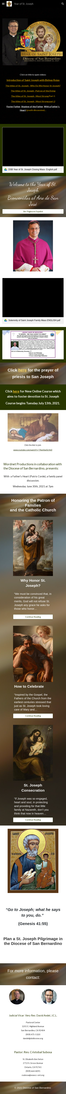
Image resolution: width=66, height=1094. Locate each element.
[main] (33, 92)
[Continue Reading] (33, 617)
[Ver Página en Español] (33, 211)
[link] (33, 150)
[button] (3, 3)
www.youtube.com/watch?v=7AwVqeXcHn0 (32, 450)
